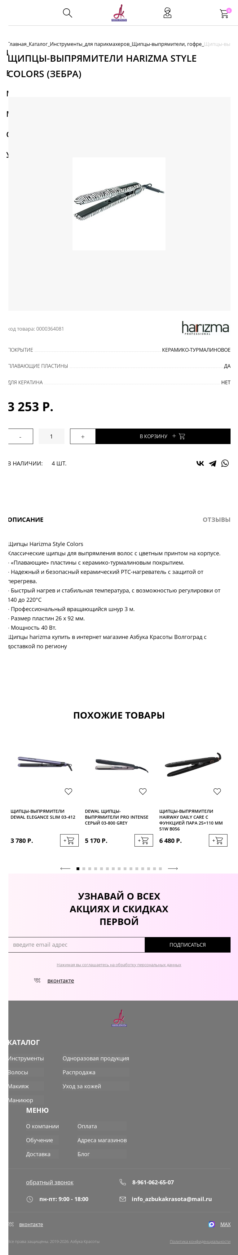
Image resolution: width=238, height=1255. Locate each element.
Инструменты (66, 44)
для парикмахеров (107, 44)
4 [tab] (95, 867)
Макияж (18, 1084)
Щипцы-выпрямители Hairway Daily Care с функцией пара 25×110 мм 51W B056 (191, 820)
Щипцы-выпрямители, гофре (167, 44)
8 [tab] (119, 867)
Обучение (39, 1134)
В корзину (178, 435)
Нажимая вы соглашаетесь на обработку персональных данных (119, 963)
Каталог (38, 44)
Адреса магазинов (102, 1134)
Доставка (38, 1148)
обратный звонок (49, 1174)
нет (226, 382)
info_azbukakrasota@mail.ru (165, 1194)
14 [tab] (154, 867)
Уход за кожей (82, 1084)
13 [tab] (148, 867)
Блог (83, 1148)
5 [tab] (101, 867)
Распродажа (79, 1070)
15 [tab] (160, 867)
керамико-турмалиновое (196, 349)
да (227, 366)
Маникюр (20, 1098)
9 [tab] (125, 867)
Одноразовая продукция (96, 1057)
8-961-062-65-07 (146, 1174)
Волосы (17, 1070)
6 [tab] (107, 867)
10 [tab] (131, 867)
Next (173, 867)
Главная (17, 44)
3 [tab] (89, 867)
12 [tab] (142, 867)
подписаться (204, 943)
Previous (65, 867)
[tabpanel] (45, 797)
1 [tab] (78, 867)
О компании (42, 1121)
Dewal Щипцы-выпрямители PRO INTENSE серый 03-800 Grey (116, 817)
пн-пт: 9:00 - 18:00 (57, 1194)
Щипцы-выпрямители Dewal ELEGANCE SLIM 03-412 (43, 814)
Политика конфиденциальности (200, 1240)
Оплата (87, 1121)
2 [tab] (83, 867)
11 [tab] (136, 867)
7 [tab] (113, 867)
